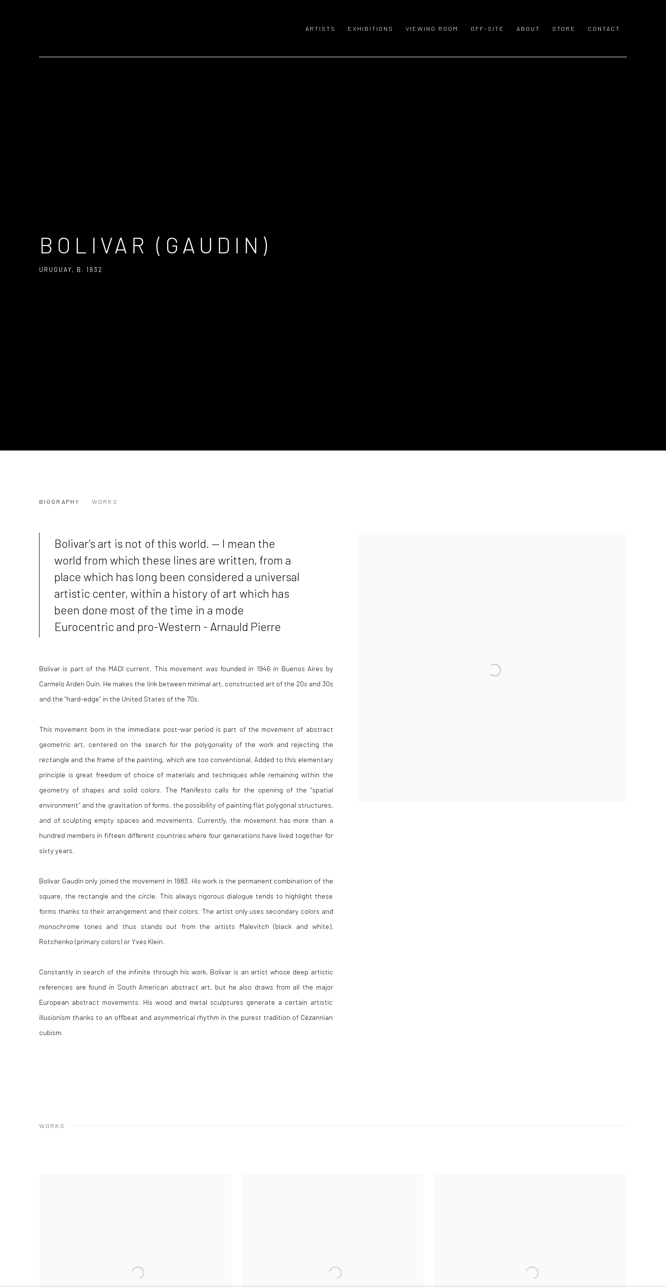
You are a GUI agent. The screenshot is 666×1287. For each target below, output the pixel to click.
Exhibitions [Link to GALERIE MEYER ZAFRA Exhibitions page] (370, 28)
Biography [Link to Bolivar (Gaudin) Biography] (59, 501)
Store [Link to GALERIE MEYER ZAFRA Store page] (564, 28)
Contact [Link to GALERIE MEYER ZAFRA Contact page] (604, 28)
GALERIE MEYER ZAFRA (107, 28)
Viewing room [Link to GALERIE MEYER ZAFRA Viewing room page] (432, 28)
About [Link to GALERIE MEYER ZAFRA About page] (528, 28)
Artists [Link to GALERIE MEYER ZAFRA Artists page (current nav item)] (320, 28)
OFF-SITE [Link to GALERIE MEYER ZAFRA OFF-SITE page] (487, 28)
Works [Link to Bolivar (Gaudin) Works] (105, 501)
